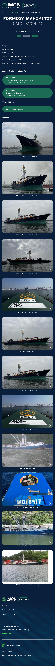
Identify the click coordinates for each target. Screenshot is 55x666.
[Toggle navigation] (51, 5)
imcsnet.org (7, 633)
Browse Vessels (8, 610)
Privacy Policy (7, 651)
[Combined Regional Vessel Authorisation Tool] (19, 5)
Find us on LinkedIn (14, 646)
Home (4, 605)
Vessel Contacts (8, 614)
